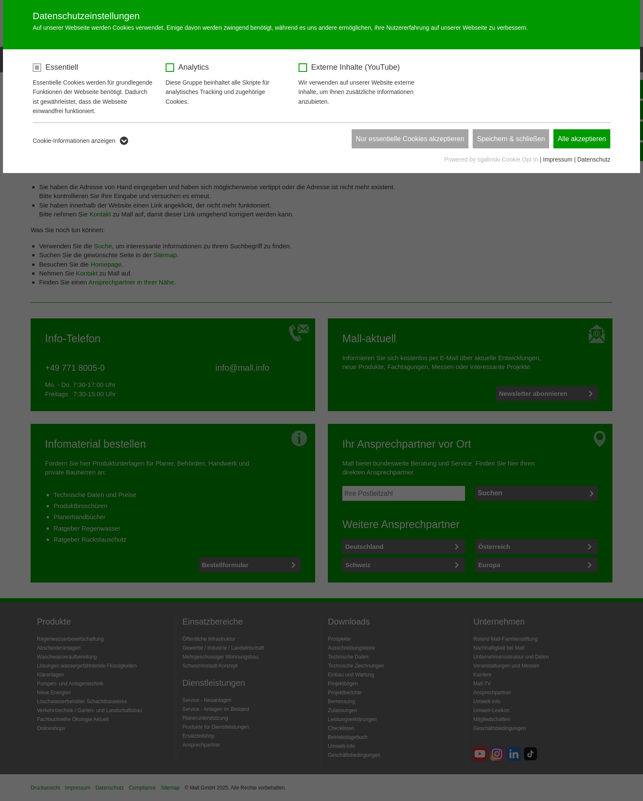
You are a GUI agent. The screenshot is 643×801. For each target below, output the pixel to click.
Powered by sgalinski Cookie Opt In (492, 159)
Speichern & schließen (511, 138)
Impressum (557, 159)
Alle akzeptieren (582, 138)
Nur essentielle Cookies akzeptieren (410, 138)
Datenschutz (593, 159)
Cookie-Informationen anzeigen (74, 140)
